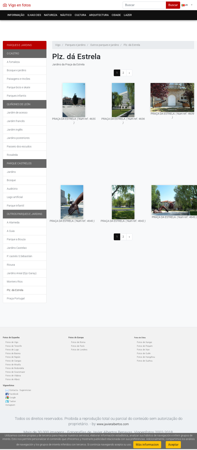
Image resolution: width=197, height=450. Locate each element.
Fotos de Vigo (11, 342)
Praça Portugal (16, 298)
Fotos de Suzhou (144, 361)
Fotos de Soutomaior (15, 372)
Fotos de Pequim (145, 346)
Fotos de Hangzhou (146, 357)
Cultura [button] (80, 14)
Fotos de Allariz (12, 379)
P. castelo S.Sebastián (19, 256)
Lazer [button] (128, 14)
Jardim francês (16, 121)
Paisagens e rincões (18, 78)
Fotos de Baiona (12, 353)
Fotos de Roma (78, 342)
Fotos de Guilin (144, 353)
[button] (187, 5)
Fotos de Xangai (144, 342)
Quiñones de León (18, 104)
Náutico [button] (66, 14)
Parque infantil (15, 205)
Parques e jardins (19, 45)
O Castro (13, 53)
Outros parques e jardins (24, 213)
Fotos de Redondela (14, 368)
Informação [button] (15, 14)
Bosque (11, 180)
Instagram (10, 405)
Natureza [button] (50, 14)
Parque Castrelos (19, 163)
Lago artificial (15, 197)
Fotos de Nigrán (12, 357)
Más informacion (147, 444)
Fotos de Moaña (13, 364)
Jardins (11, 171)
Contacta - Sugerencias (20, 390)
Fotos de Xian (143, 349)
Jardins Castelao (17, 247)
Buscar (173, 5)
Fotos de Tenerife (13, 346)
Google (12, 397)
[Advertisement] (97, 29)
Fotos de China (140, 338)
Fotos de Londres (79, 349)
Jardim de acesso (17, 112)
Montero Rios (15, 281)
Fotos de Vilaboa (13, 375)
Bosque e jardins (16, 70)
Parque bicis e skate (18, 87)
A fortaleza (13, 61)
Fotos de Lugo (12, 349)
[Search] (144, 5)
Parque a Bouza (16, 239)
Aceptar (173, 444)
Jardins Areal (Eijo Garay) (22, 273)
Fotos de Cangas (13, 361)
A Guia (11, 230)
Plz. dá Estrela (15, 290)
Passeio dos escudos (19, 146)
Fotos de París (78, 346)
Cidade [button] (116, 14)
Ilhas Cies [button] (34, 14)
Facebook (13, 394)
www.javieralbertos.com (113, 424)
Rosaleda (12, 154)
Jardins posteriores (18, 137)
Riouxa (11, 264)
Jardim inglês (15, 129)
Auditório (12, 188)
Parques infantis (16, 95)
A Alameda (13, 222)
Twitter (12, 401)
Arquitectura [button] (99, 14)
